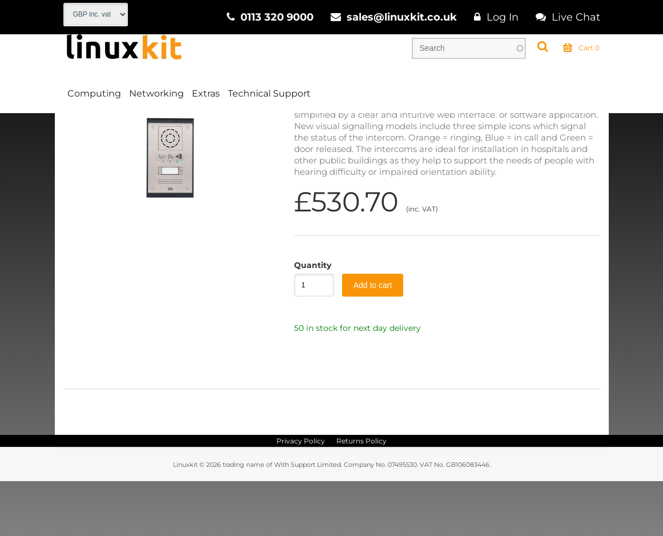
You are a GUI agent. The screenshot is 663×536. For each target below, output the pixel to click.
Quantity (308, 320)
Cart (581, 48)
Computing (94, 93)
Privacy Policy (300, 495)
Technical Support (269, 93)
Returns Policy (361, 495)
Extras (206, 93)
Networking (156, 93)
